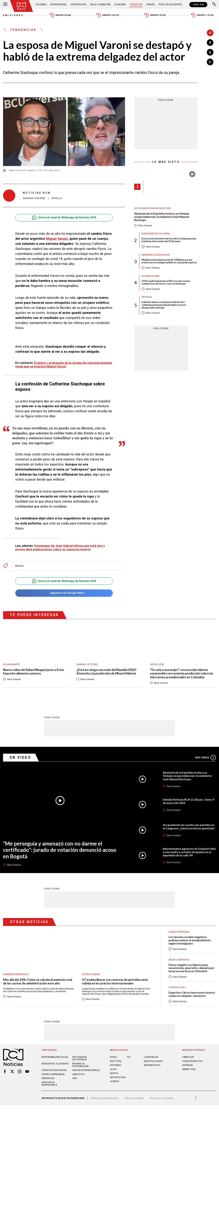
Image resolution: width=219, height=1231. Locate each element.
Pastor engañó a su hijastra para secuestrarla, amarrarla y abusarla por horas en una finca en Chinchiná (192, 968)
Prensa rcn (48, 1081)
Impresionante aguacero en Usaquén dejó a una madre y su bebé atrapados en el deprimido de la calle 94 (189, 852)
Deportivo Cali (177, 987)
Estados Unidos (91, 974)
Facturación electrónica (79, 1061)
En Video (20, 757)
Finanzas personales (16, 974)
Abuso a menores (179, 959)
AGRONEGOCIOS (152, 1068)
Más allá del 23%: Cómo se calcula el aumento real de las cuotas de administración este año (37, 981)
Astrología (157, 664)
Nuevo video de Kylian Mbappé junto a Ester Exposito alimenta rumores (33, 671)
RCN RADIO (115, 1068)
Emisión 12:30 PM (107, 15)
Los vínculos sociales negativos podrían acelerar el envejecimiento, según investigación (190, 940)
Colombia (41, 4)
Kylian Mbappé (11, 664)
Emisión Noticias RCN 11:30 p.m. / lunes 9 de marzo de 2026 (188, 801)
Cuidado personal (179, 932)
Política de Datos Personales (105, 1101)
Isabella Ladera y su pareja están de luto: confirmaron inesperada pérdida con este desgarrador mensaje (164, 305)
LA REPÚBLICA (151, 1060)
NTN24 (113, 1060)
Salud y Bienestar (100, 4)
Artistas (19, 565)
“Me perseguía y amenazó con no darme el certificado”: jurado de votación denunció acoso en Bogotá (59, 849)
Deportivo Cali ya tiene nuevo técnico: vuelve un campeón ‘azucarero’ (187, 996)
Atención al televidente (55, 1067)
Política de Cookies (134, 1101)
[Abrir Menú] (5, 4)
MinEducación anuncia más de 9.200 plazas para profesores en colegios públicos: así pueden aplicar (169, 261)
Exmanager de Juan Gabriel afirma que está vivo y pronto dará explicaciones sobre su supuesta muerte (60, 547)
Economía (120, 4)
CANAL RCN (198, 4)
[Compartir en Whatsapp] (210, 62)
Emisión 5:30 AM (60, 15)
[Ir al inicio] (21, 6)
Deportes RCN (78, 4)
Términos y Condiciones (161, 1101)
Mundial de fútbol (87, 664)
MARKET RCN (188, 1072)
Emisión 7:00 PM (155, 15)
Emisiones (13, 15)
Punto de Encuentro (170, 4)
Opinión (150, 4)
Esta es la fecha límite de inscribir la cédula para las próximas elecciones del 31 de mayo (169, 240)
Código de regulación (54, 1073)
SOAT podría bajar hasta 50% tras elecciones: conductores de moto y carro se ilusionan (166, 282)
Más (205, 757)
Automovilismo (151, 276)
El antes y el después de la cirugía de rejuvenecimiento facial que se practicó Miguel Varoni (63, 364)
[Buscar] (214, 4)
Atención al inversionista (49, 1086)
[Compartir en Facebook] (210, 42)
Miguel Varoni (57, 239)
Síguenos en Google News (63, 593)
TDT (129, 1060)
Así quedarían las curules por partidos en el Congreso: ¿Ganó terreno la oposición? (189, 826)
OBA (74, 1081)
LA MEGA (114, 1085)
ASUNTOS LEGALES (153, 1064)
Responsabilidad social (55, 1060)
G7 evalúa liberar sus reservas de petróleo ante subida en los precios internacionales (115, 981)
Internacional (58, 4)
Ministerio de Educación (156, 254)
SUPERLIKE (187, 1068)
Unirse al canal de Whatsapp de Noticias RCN (64, 217)
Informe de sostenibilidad (80, 1068)
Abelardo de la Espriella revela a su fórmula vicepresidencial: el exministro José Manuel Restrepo (161, 217)
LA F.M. (113, 1072)
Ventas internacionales (86, 1073)
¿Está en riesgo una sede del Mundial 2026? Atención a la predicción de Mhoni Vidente (107, 671)
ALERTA (114, 1076)
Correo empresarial (53, 1077)
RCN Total (115, 1064)
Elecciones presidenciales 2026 (152, 208)
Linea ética (78, 1077)
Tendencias (136, 4)
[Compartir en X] (210, 52)
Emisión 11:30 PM (202, 15)
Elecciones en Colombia (156, 233)
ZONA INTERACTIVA (192, 1064)
